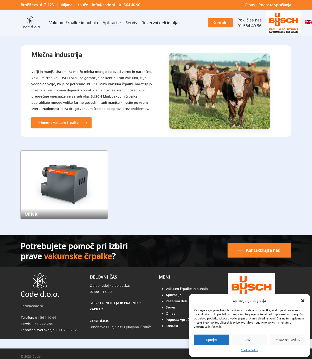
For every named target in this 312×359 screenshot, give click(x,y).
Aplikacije (174, 295)
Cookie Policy (249, 350)
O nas (250, 4)
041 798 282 (66, 329)
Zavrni (249, 340)
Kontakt (172, 325)
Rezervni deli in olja (182, 301)
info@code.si (32, 305)
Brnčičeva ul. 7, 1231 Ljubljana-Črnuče (121, 326)
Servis (171, 307)
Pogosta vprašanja (275, 4)
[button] (303, 300)
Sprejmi (211, 340)
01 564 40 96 (45, 317)
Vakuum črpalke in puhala (187, 288)
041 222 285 (43, 323)
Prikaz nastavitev (287, 340)
